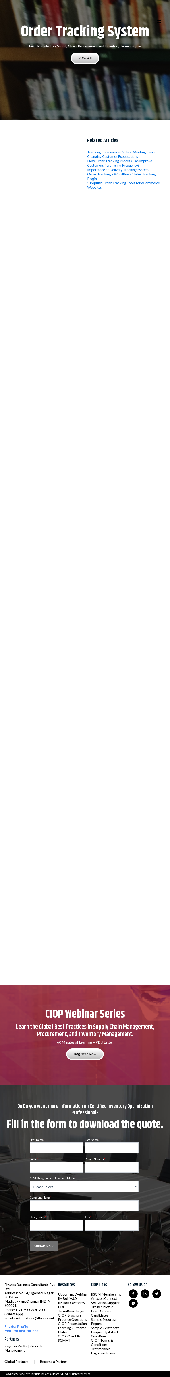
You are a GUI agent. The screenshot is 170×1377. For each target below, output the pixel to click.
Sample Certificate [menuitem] (105, 1328)
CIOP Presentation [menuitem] (72, 1323)
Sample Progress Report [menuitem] (103, 1321)
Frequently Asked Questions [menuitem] (104, 1334)
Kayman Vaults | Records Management (23, 1348)
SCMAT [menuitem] (64, 1340)
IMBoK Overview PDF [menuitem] (71, 1304)
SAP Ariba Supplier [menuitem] (105, 1302)
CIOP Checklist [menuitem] (70, 1336)
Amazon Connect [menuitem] (104, 1298)
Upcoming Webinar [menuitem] (73, 1294)
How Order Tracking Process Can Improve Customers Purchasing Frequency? (119, 163)
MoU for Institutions (21, 1330)
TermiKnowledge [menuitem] (71, 1311)
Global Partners (16, 1361)
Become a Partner (53, 1361)
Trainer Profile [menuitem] (102, 1307)
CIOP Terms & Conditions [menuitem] (102, 1342)
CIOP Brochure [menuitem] (69, 1315)
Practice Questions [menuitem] (72, 1319)
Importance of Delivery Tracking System (118, 169)
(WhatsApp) (13, 1314)
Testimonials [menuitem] (100, 1349)
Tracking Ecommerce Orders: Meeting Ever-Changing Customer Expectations (121, 154)
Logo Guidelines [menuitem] (103, 1353)
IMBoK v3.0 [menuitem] (67, 1298)
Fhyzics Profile (16, 1326)
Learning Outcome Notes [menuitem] (72, 1330)
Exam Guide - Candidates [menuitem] (101, 1313)
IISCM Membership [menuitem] (106, 1294)
